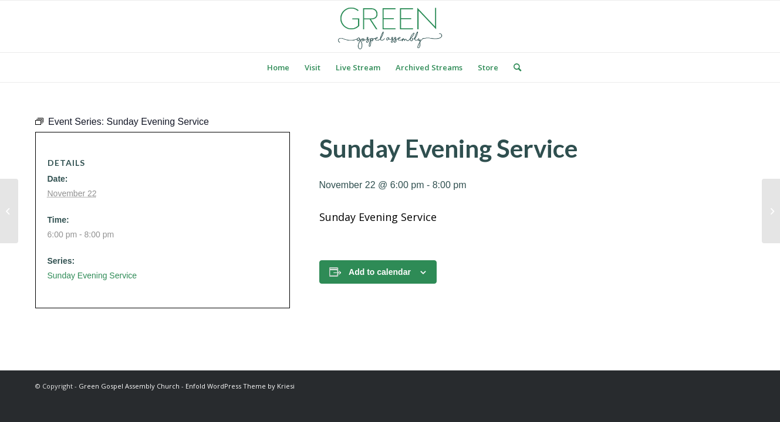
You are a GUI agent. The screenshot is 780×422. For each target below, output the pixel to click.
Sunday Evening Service (92, 275)
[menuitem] (278, 67)
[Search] (513, 67)
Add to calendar (380, 272)
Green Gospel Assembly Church (129, 386)
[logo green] (390, 26)
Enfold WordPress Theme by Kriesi (240, 386)
